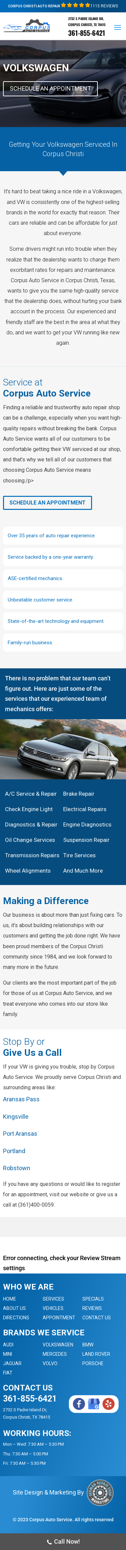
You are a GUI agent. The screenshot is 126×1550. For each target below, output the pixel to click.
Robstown (16, 1168)
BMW (87, 1344)
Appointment (59, 1317)
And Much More (83, 870)
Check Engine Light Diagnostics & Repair (31, 817)
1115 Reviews (89, 6)
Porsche (92, 1363)
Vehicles (53, 1308)
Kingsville (16, 1116)
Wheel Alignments (28, 870)
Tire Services (79, 855)
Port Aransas (20, 1133)
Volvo (50, 1363)
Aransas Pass (21, 1099)
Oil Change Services (30, 840)
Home (9, 1299)
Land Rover (96, 1354)
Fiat (7, 1372)
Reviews (92, 1308)
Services (53, 1299)
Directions (16, 1317)
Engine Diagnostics (87, 824)
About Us (14, 1308)
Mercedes (55, 1354)
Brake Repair (78, 793)
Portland (14, 1150)
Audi (8, 1344)
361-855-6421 (86, 33)
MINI (7, 1354)
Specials (93, 1299)
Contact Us (96, 1317)
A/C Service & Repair (31, 793)
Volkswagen (58, 1344)
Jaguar (12, 1363)
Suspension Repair (86, 840)
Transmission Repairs (32, 855)
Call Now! (63, 1542)
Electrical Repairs (85, 809)
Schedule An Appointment (50, 88)
